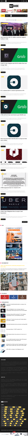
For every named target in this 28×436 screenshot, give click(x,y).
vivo (8, 409)
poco (14, 415)
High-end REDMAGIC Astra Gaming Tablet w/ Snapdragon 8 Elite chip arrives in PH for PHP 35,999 (16, 310)
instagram (8, 421)
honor (21, 409)
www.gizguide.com (4, 430)
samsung (10, 407)
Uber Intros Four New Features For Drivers (11, 164)
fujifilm (20, 415)
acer (20, 413)
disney (3, 423)
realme (15, 409)
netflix (8, 417)
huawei (3, 407)
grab (2, 49)
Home (3, 15)
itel (19, 417)
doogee (11, 419)
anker (15, 421)
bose (8, 425)
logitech (17, 419)
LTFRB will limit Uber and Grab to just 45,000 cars (13, 115)
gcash (8, 415)
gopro (14, 423)
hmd (8, 423)
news (2, 76)
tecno (9, 413)
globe (3, 411)
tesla (19, 423)
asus (8, 411)
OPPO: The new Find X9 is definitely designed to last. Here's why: (13, 266)
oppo (17, 407)
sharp (3, 417)
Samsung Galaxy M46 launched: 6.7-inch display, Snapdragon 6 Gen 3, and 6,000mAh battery (16, 315)
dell (2, 421)
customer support (5, 23)
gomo (20, 421)
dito (2, 415)
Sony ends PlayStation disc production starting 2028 (16, 324)
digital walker (4, 419)
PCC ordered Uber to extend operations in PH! (12, 90)
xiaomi (3, 409)
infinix (15, 411)
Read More (3, 45)
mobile (3, 124)
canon (14, 417)
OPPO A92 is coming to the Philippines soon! (15, 349)
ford (13, 425)
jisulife (18, 425)
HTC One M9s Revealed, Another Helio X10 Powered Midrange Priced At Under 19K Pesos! (16, 340)
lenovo (3, 413)
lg (19, 411)
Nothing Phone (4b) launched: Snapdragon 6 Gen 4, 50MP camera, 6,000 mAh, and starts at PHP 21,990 (16, 345)
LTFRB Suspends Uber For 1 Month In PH (10, 187)
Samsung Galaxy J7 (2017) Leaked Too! (14, 329)
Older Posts (25, 221)
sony (15, 413)
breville (3, 425)
